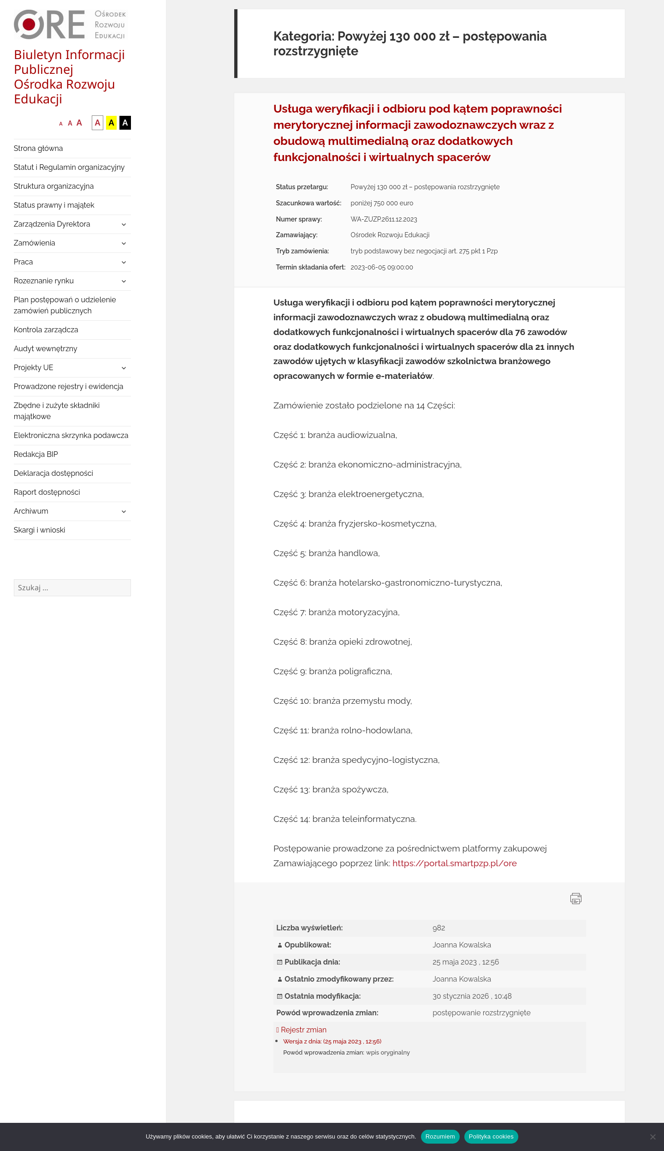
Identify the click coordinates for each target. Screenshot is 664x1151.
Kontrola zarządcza (46, 329)
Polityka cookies (491, 1136)
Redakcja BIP (36, 454)
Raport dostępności (47, 492)
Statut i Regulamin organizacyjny (69, 167)
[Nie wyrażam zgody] (652, 1136)
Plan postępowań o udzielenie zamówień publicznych (65, 305)
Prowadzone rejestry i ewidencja (69, 386)
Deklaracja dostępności (53, 473)
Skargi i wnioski (39, 530)
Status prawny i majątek (54, 205)
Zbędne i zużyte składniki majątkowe (57, 411)
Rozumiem (440, 1136)
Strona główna (38, 148)
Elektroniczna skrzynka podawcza (71, 435)
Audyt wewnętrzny (45, 348)
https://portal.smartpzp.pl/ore (454, 863)
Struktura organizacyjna (54, 186)
